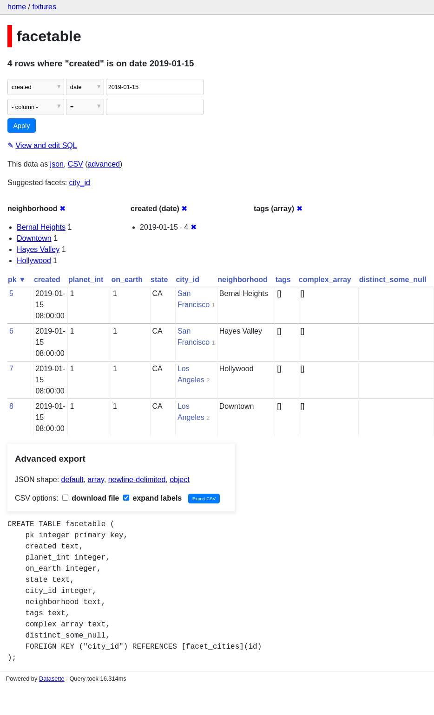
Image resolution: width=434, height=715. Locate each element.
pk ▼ (17, 279)
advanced (104, 164)
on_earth (127, 279)
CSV (75, 164)
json (57, 164)
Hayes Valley (38, 249)
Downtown (34, 238)
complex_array (325, 279)
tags (283, 279)
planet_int (86, 279)
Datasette (52, 678)
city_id (79, 183)
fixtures (44, 7)
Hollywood (34, 260)
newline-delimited (137, 479)
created (47, 279)
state (159, 279)
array (96, 479)
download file (90, 498)
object (180, 479)
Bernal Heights (41, 227)
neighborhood (242, 279)
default (72, 479)
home (16, 7)
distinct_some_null (393, 279)
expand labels (152, 498)
